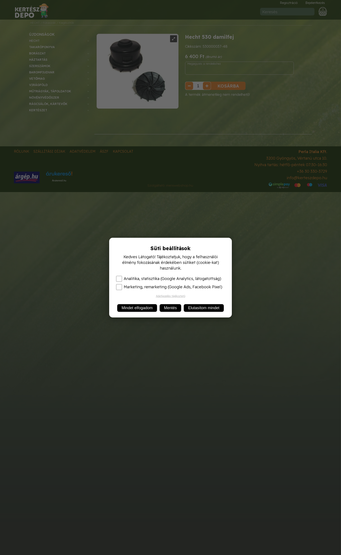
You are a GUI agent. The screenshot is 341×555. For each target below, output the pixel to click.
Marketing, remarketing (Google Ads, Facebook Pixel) (169, 287)
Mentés (170, 308)
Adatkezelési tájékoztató (170, 296)
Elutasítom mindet (203, 308)
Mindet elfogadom (137, 308)
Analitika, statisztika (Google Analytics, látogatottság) (168, 279)
